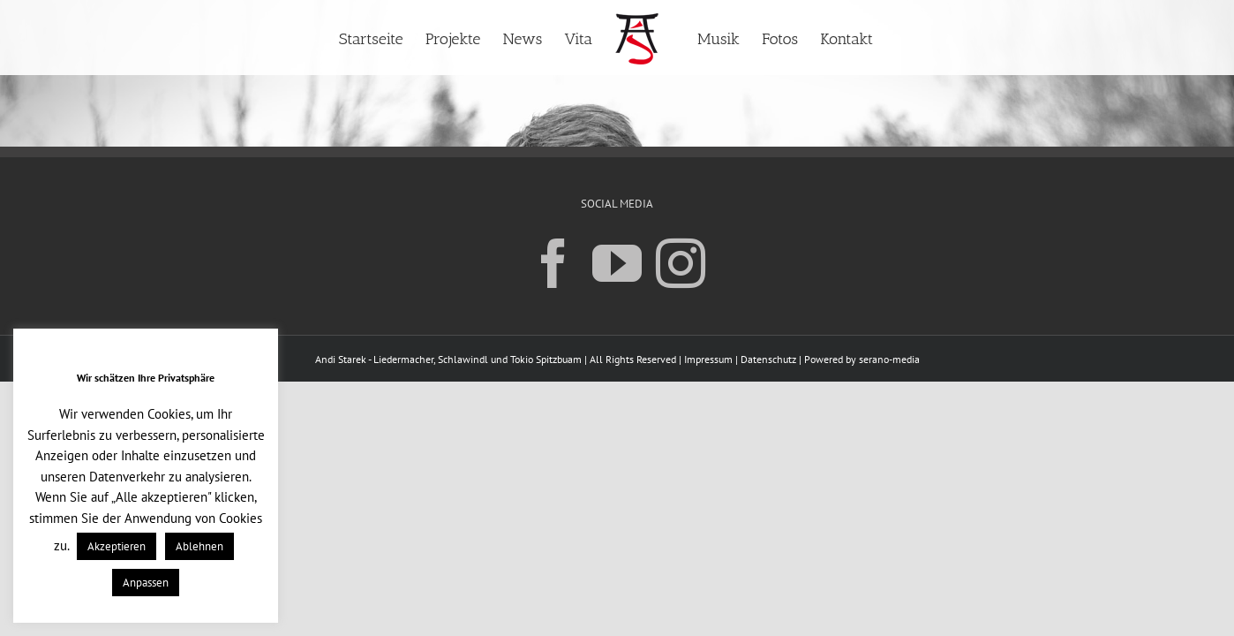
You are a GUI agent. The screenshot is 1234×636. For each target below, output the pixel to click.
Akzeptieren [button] (116, 546)
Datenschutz (768, 359)
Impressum (708, 359)
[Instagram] (680, 262)
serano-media (889, 359)
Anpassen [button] (146, 582)
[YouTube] (617, 262)
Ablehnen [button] (199, 546)
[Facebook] (553, 262)
